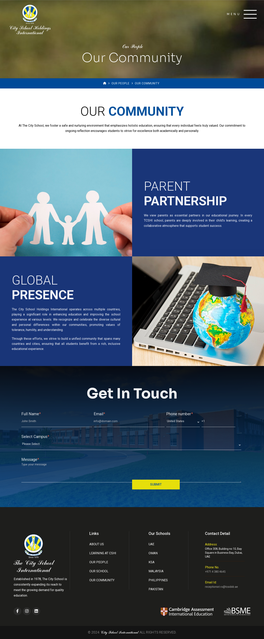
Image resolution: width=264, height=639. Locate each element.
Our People (121, 83)
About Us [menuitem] (96, 544)
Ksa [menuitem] (151, 562)
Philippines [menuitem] (158, 580)
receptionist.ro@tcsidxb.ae (221, 586)
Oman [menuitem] (153, 553)
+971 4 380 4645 (215, 571)
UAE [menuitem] (151, 544)
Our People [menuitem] (98, 562)
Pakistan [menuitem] (156, 589)
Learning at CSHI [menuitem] (102, 553)
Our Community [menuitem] (101, 580)
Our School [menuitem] (98, 571)
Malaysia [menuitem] (156, 571)
